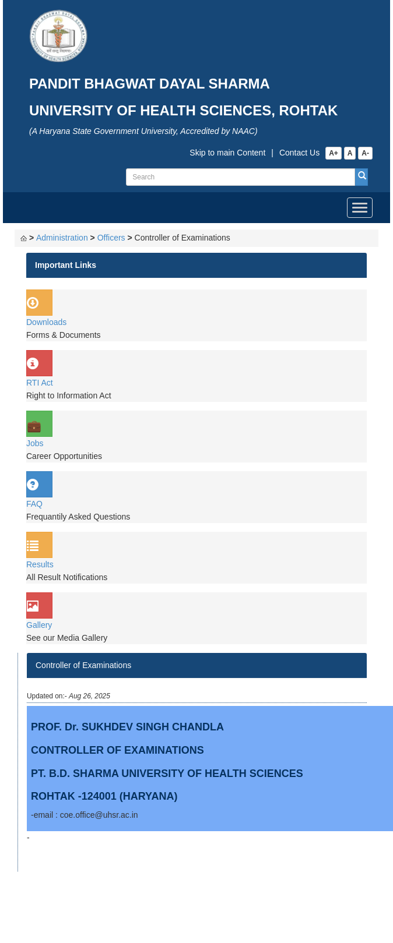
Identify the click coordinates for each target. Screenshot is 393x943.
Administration (62, 237)
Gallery (39, 625)
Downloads (46, 322)
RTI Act (39, 382)
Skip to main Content (227, 152)
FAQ (34, 503)
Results (40, 564)
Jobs (35, 443)
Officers (111, 237)
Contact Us (299, 152)
